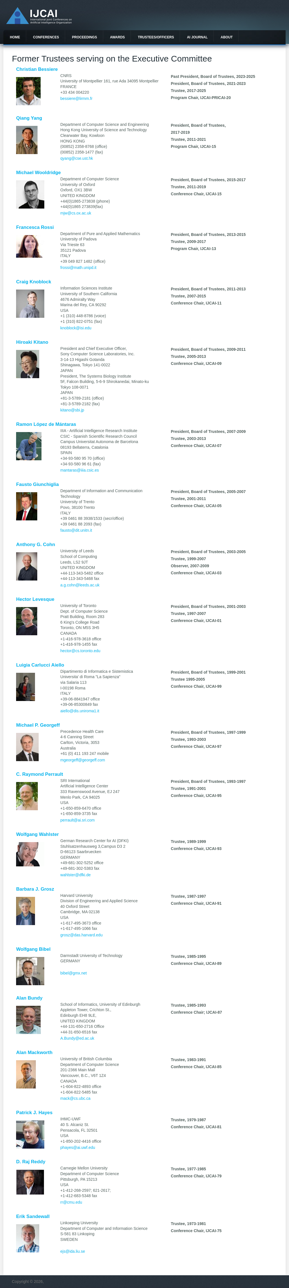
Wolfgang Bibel (33, 949)
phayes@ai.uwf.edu (77, 1147)
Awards (117, 37)
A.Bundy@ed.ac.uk (77, 1038)
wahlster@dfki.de (75, 875)
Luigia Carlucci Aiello (40, 665)
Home (15, 37)
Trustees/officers (156, 37)
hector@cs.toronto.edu (80, 651)
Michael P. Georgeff (38, 725)
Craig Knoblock (33, 281)
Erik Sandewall (32, 1216)
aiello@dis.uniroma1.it (79, 711)
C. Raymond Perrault (39, 774)
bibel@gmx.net (73, 973)
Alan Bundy (29, 998)
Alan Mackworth (34, 1052)
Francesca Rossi (35, 227)
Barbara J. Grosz (35, 889)
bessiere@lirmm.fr (76, 98)
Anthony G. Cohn (35, 544)
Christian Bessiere (37, 69)
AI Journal (197, 37)
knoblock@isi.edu (75, 328)
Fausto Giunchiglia (37, 484)
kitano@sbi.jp (72, 410)
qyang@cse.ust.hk (76, 158)
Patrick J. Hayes (34, 1112)
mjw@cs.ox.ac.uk (75, 213)
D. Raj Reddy (30, 1161)
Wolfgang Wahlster (37, 834)
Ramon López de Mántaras (46, 424)
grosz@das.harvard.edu (81, 935)
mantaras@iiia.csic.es (79, 470)
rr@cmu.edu (71, 1202)
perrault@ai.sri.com (77, 820)
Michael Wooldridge (38, 172)
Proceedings (84, 37)
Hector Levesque (35, 599)
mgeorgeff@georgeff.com (82, 760)
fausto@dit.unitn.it (76, 530)
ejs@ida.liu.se (72, 1251)
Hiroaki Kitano (32, 342)
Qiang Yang (29, 118)
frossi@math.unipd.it (78, 267)
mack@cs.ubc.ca (75, 1098)
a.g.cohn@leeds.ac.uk (80, 585)
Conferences (46, 37)
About (227, 37)
